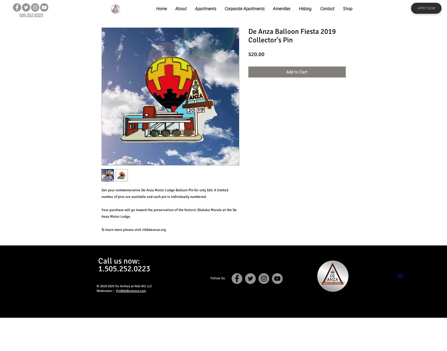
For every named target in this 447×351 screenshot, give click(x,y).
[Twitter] (26, 7)
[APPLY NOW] (426, 8)
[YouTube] (44, 7)
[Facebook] (17, 7)
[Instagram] (35, 7)
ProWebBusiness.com (131, 291)
